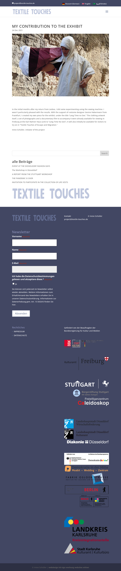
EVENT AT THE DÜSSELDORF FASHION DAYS (31, 166)
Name (19, 250)
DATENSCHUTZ (20, 335)
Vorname (21, 236)
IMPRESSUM (19, 331)
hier (14, 304)
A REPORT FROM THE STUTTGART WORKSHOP (32, 174)
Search (104, 153)
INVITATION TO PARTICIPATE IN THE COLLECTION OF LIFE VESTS (40, 182)
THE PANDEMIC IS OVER (22, 178)
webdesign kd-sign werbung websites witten (69, 567)
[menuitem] (71, 3)
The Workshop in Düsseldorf (24, 170)
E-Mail (19, 263)
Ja (16, 284)
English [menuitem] (87, 4)
